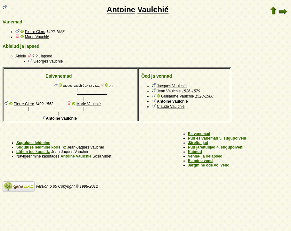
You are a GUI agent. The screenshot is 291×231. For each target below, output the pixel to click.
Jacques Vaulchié (172, 86)
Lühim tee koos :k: (33, 152)
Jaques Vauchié (73, 85)
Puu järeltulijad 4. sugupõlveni (215, 147)
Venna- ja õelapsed (205, 156)
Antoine (121, 9)
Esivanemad (199, 134)
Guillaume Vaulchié (177, 96)
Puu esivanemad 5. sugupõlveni (217, 138)
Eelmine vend (200, 160)
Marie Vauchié (37, 37)
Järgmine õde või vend (209, 165)
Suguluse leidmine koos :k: (41, 147)
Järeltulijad (198, 143)
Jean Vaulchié (169, 91)
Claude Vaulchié (171, 106)
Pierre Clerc (35, 32)
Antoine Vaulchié (76, 156)
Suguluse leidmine (33, 143)
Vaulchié (152, 9)
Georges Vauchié (48, 61)
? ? (35, 56)
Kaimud (195, 152)
